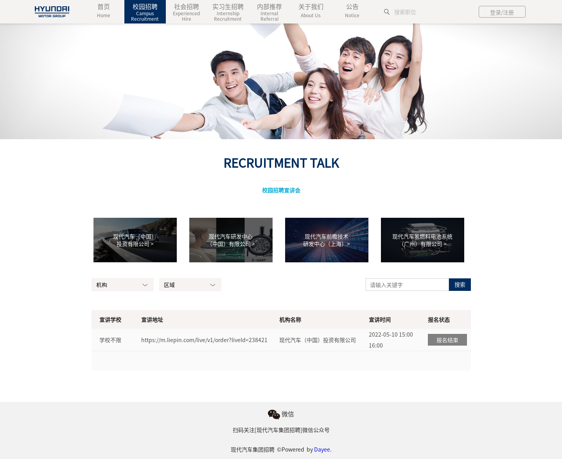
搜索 (459, 284)
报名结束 (447, 340)
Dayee (322, 449)
